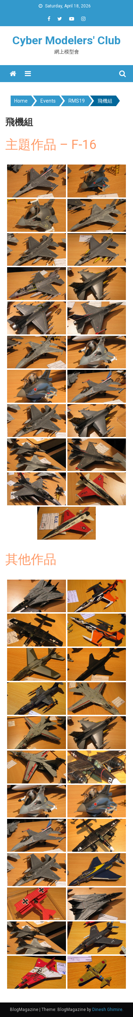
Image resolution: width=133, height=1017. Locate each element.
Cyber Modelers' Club (66, 40)
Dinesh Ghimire (107, 1009)
